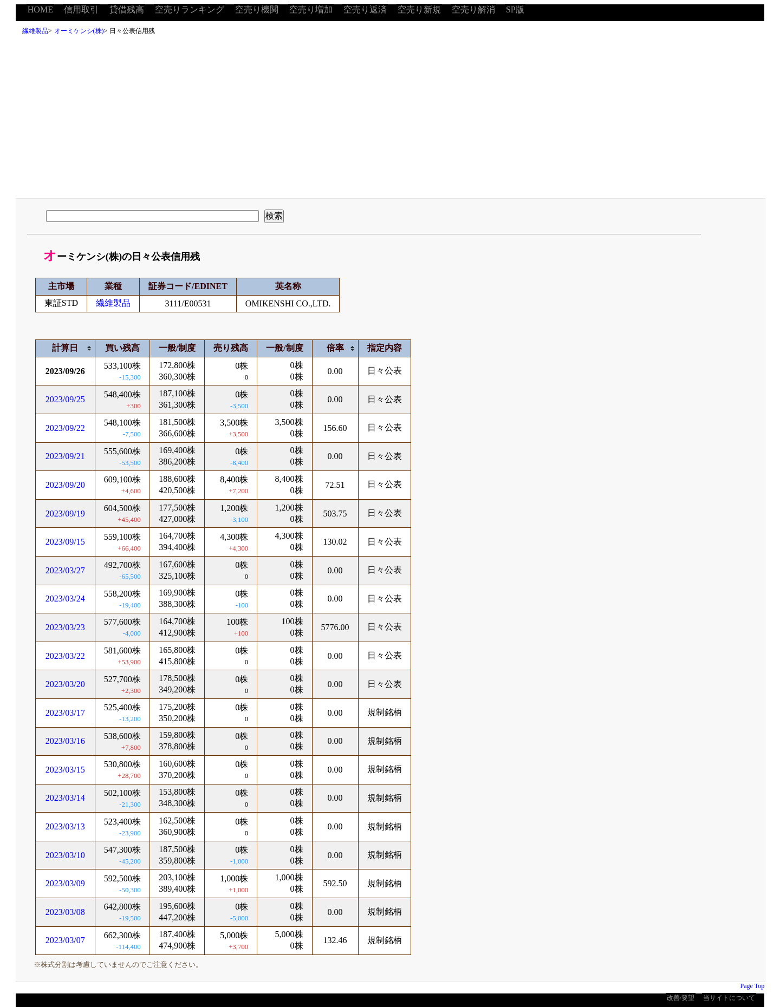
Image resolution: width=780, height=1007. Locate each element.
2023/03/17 (65, 712)
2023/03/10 (65, 855)
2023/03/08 (65, 912)
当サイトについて (729, 998)
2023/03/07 (65, 940)
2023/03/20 (65, 684)
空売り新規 (419, 9)
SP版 (515, 9)
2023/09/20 (65, 484)
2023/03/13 (65, 826)
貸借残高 (126, 9)
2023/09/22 (65, 428)
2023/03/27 (65, 570)
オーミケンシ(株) (79, 31)
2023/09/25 (65, 399)
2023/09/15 (65, 541)
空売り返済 (365, 9)
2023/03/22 (65, 656)
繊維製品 (35, 31)
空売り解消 (473, 9)
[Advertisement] (390, 119)
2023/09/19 (65, 513)
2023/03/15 (65, 769)
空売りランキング (189, 9)
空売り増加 (311, 9)
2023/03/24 (65, 598)
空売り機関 (256, 9)
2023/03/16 (65, 741)
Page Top (752, 986)
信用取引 (81, 9)
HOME (40, 9)
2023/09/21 (65, 456)
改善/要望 (680, 998)
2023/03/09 (65, 883)
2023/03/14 (65, 797)
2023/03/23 (65, 627)
